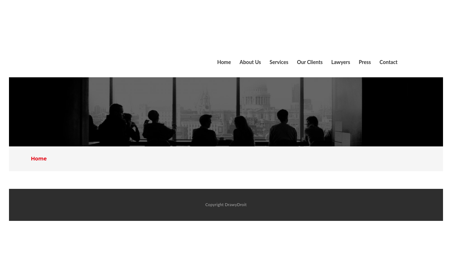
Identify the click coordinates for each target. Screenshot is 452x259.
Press (365, 62)
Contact (388, 62)
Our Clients (310, 62)
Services (278, 62)
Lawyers (340, 62)
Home (224, 62)
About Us (250, 62)
